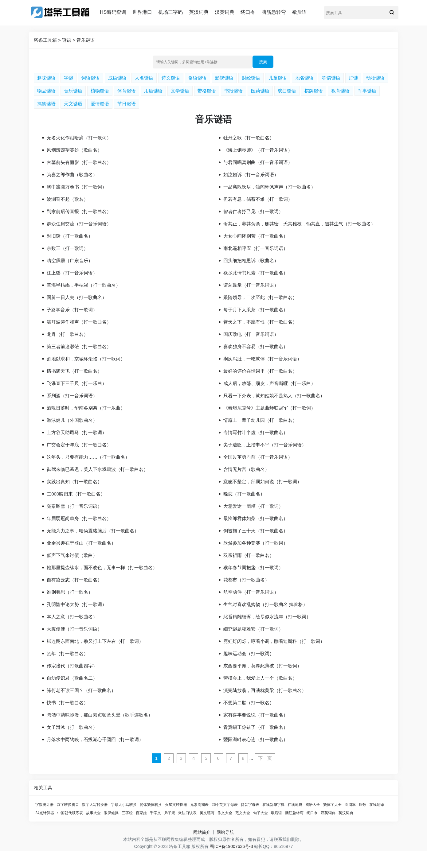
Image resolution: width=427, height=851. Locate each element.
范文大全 (242, 813)
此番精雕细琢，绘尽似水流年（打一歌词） (267, 616)
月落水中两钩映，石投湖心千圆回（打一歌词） (95, 739)
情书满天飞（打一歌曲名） (74, 371)
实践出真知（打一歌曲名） (74, 481)
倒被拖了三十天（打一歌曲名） (255, 530)
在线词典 (295, 804)
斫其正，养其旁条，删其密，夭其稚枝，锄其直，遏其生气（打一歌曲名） (299, 223)
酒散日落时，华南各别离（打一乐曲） (86, 407)
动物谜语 (375, 77)
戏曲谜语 (287, 90)
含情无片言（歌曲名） (246, 469)
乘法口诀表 (187, 813)
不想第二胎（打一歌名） (248, 702)
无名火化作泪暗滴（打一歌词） (79, 137)
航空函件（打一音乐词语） (251, 592)
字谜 (68, 77)
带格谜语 (207, 90)
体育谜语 (126, 90)
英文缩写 (207, 813)
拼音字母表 (250, 804)
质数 (362, 804)
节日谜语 (126, 103)
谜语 (66, 40)
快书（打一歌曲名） (67, 702)
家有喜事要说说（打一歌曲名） (255, 714)
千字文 (155, 813)
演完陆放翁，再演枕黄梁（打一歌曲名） (264, 690)
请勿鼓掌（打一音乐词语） (251, 285)
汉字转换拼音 (68, 804)
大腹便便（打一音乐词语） (74, 628)
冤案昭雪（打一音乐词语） (74, 506)
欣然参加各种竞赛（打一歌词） (255, 543)
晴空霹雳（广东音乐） (70, 260)
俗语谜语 (197, 77)
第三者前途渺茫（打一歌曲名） (79, 346)
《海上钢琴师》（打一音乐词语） (257, 150)
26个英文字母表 (225, 804)
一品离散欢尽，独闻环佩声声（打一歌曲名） (269, 186)
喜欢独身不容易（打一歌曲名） (255, 346)
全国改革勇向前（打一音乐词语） (257, 457)
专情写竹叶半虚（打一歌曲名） (255, 432)
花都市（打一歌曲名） (246, 579)
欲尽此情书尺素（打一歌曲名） (255, 272)
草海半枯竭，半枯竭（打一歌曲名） (83, 285)
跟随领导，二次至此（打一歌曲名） (260, 297)
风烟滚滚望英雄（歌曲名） (74, 150)
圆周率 (350, 804)
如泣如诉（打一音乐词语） (251, 174)
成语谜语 (117, 77)
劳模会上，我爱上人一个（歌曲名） (260, 678)
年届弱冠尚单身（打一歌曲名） (79, 518)
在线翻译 (376, 804)
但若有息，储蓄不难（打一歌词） (257, 199)
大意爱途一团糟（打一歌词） (253, 506)
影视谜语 (224, 77)
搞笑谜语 (46, 103)
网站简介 (201, 832)
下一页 (265, 758)
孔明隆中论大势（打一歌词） (77, 604)
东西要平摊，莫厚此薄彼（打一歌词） (262, 665)
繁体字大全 (332, 804)
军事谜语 (367, 90)
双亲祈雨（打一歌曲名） (248, 555)
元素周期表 (199, 804)
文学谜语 (180, 90)
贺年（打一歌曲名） (67, 653)
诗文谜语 (171, 77)
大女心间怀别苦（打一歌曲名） (255, 236)
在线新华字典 (273, 804)
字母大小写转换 (124, 804)
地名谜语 (304, 77)
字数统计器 (44, 804)
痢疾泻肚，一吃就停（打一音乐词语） (262, 358)
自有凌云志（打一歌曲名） (74, 579)
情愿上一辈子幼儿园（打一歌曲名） (260, 420)
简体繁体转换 (151, 804)
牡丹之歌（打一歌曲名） (248, 137)
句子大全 (260, 813)
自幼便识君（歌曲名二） (72, 678)
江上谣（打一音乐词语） (72, 272)
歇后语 (299, 12)
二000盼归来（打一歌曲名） (76, 493)
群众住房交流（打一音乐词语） (79, 223)
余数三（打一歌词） (67, 248)
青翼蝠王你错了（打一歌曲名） (255, 727)
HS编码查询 (113, 12)
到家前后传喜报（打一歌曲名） (79, 211)
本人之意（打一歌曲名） (72, 616)
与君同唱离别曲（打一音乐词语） (257, 162)
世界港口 (142, 12)
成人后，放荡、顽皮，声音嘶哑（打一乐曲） (269, 383)
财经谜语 (251, 77)
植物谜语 (100, 90)
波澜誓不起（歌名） (67, 199)
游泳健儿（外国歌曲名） (72, 420)
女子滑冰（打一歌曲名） (72, 727)
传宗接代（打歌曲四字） (72, 665)
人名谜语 (144, 77)
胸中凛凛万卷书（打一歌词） (77, 186)
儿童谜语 (277, 77)
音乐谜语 (85, 40)
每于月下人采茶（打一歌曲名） (255, 309)
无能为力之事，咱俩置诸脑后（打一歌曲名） (93, 530)
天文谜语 (73, 103)
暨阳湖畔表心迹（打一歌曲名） (255, 739)
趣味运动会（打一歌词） (248, 653)
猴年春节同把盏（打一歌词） (253, 567)
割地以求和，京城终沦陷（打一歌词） (86, 358)
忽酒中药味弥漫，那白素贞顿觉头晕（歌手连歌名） (100, 714)
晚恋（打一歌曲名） (244, 493)
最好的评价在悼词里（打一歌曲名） (260, 371)
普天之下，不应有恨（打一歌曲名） (260, 321)
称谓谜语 (331, 77)
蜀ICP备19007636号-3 (231, 846)
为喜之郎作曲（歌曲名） (72, 174)
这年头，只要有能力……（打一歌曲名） (88, 457)
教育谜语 (340, 90)
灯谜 (353, 77)
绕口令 (248, 12)
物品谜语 (46, 90)
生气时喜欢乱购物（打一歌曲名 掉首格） (265, 604)
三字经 (127, 813)
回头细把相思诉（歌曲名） (251, 260)
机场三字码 (170, 12)
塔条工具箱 (45, 40)
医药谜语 (260, 90)
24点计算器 (44, 813)
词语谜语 (90, 77)
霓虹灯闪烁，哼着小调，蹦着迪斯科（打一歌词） (274, 641)
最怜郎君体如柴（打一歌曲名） (255, 518)
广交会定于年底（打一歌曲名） (79, 444)
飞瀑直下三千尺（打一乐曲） (77, 383)
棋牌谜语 (313, 90)
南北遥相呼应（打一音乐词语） (255, 248)
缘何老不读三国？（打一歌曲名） (81, 690)
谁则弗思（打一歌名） (70, 592)
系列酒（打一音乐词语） (72, 395)
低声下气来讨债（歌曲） (72, 555)
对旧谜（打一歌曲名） (70, 236)
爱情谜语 (100, 103)
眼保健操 (111, 813)
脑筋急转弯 (273, 12)
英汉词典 (199, 12)
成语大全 (312, 804)
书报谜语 (233, 90)
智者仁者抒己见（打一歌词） (253, 211)
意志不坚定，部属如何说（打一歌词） (262, 481)
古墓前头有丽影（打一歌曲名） (79, 162)
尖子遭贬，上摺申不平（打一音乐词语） (264, 444)
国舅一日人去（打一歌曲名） (77, 297)
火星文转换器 (176, 804)
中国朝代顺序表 (70, 813)
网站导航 (225, 832)
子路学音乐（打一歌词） (72, 309)
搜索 (263, 62)
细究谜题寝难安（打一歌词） (253, 628)
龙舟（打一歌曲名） (67, 334)
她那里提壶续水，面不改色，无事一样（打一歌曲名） (102, 567)
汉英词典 (224, 12)
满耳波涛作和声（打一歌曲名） (79, 321)
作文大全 (224, 813)
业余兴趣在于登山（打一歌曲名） (81, 543)
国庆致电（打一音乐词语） (251, 334)
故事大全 (93, 813)
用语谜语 (153, 90)
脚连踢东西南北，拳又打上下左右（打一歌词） (95, 641)
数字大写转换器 (95, 804)
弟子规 (169, 813)
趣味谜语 (46, 77)
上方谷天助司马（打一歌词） (77, 432)
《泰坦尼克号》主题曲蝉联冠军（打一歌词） (269, 407)
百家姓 (141, 813)
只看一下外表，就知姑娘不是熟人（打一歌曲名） (274, 395)
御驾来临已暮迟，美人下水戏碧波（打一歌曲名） (97, 469)
